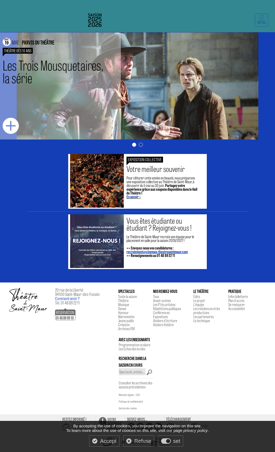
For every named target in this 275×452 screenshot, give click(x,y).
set (176, 441)
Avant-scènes (162, 300)
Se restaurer (236, 304)
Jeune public (126, 320)
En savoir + (133, 196)
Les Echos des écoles (132, 348)
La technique (201, 320)
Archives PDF (126, 328)
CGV (138, 395)
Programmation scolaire (134, 344)
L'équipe (198, 304)
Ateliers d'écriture (165, 320)
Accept (108, 441)
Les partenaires (203, 316)
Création (124, 324)
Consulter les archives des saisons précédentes (135, 384)
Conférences (161, 312)
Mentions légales (126, 395)
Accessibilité (236, 308)
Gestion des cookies (128, 408)
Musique (123, 304)
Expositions (160, 316)
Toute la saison (127, 296)
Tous (156, 296)
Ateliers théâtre (163, 324)
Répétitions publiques (167, 308)
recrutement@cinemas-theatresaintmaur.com (157, 251)
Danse (122, 308)
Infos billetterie (238, 296)
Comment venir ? (67, 298)
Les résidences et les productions (206, 310)
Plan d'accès (236, 300)
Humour (123, 312)
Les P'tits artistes (164, 304)
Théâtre (123, 300)
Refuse (142, 441)
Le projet (199, 300)
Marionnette (126, 316)
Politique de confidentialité (131, 401)
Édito (196, 296)
